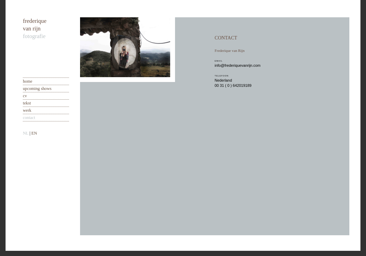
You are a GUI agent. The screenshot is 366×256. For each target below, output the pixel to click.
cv (25, 95)
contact (29, 117)
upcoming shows (37, 88)
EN (34, 133)
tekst (27, 103)
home (27, 81)
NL (25, 133)
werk (27, 110)
